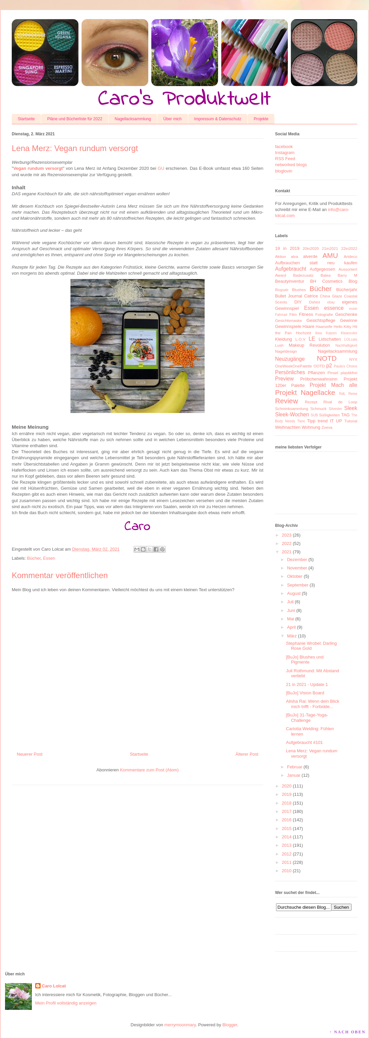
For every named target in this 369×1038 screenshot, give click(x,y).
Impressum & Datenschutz (218, 119)
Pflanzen (316, 372)
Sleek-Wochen (292, 414)
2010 (287, 870)
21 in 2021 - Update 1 (307, 684)
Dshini (314, 302)
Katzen (331, 333)
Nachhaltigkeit (346, 345)
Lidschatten (330, 339)
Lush (279, 345)
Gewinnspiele (288, 326)
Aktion (280, 256)
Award (280, 275)
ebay (331, 302)
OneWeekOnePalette (293, 366)
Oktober (295, 576)
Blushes (299, 289)
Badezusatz (303, 275)
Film (293, 314)
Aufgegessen (322, 269)
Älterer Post (246, 754)
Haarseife (324, 326)
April (291, 627)
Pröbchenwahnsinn (318, 379)
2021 (287, 551)
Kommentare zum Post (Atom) (149, 769)
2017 (287, 811)
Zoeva (326, 427)
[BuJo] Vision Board (305, 692)
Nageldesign (286, 351)
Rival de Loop (340, 402)
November (297, 567)
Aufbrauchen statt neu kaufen (316, 262)
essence (334, 308)
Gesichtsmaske (288, 320)
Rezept (311, 402)
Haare (308, 326)
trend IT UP (330, 420)
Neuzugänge (290, 359)
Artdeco (350, 256)
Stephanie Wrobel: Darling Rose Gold (311, 646)
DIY (298, 301)
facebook (284, 146)
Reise (352, 394)
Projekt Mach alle (333, 385)
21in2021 (330, 248)
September (298, 584)
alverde (310, 256)
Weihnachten (288, 427)
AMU (330, 255)
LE (312, 339)
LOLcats (350, 339)
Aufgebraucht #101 (304, 742)
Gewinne (348, 320)
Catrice (311, 295)
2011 (287, 862)
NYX (353, 359)
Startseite (26, 119)
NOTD (327, 358)
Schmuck (318, 408)
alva (294, 256)
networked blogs (291, 164)
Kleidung (283, 339)
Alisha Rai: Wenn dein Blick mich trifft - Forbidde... (312, 704)
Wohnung (311, 427)
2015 (287, 828)
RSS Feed (285, 158)
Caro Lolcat (54, 985)
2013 (287, 845)
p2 (329, 365)
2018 (287, 803)
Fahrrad (281, 315)
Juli (290, 601)
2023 (287, 535)
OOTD (319, 366)
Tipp (311, 420)
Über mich (172, 119)
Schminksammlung (291, 408)
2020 (287, 785)
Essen (49, 558)
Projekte (261, 119)
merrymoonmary (180, 1024)
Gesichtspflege (321, 320)
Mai (290, 618)
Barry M (347, 275)
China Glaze (331, 296)
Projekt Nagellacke (305, 392)
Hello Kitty (342, 326)
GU (161, 168)
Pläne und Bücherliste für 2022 (74, 119)
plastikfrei (349, 372)
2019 (287, 794)
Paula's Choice (345, 366)
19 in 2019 (287, 248)
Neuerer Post (30, 754)
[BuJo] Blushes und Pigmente (304, 659)
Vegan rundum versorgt (38, 168)
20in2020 (311, 248)
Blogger (229, 1024)
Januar (294, 775)
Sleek (350, 408)
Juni (291, 610)
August (294, 593)
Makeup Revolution (309, 345)
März (292, 635)
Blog (353, 281)
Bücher (34, 558)
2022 (287, 543)
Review (286, 401)
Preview (284, 379)
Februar (295, 766)
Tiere (301, 421)
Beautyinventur (289, 281)
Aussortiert (347, 269)
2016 (287, 819)
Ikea (318, 333)
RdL (342, 394)
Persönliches (290, 372)
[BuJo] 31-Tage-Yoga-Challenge (307, 717)
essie (353, 308)
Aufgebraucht (290, 269)
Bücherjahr (346, 289)
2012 (287, 853)
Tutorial (350, 421)
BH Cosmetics (326, 281)
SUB (314, 415)
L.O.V (301, 339)
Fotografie (324, 314)
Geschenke (346, 314)
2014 (287, 836)
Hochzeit (303, 333)
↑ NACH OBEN (347, 1032)
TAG (345, 414)
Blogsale (281, 290)
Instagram (285, 152)
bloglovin (283, 171)
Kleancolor (349, 333)
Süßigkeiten (329, 415)
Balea (326, 275)
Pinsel (332, 372)
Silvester (335, 409)
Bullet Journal (288, 295)
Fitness (306, 314)
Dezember (297, 559)
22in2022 (349, 248)
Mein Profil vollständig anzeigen (66, 1003)
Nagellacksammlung (133, 119)
